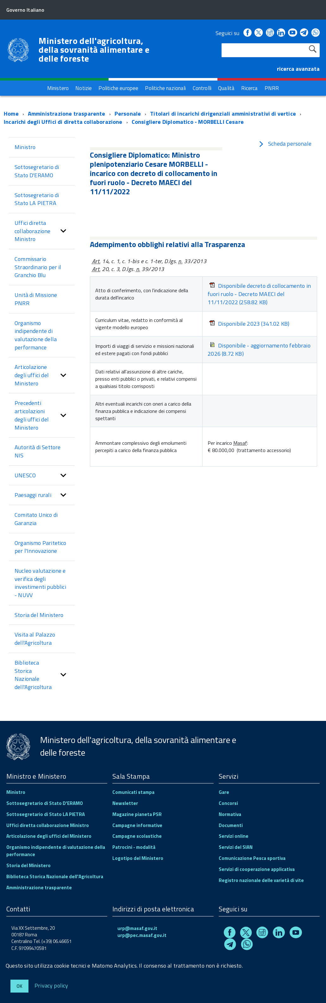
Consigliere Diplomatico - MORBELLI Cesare (188, 122)
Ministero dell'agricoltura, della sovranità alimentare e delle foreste (94, 49)
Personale (128, 113)
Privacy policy (51, 985)
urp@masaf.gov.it (137, 928)
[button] (63, 231)
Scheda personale (284, 143)
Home (11, 113)
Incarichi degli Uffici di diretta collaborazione (63, 122)
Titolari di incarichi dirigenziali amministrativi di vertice (223, 113)
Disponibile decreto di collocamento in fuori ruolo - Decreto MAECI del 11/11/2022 (259, 294)
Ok (19, 986)
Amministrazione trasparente (66, 113)
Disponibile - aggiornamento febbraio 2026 (259, 349)
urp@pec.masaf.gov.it (141, 935)
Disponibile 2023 (249, 324)
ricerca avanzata (298, 68)
